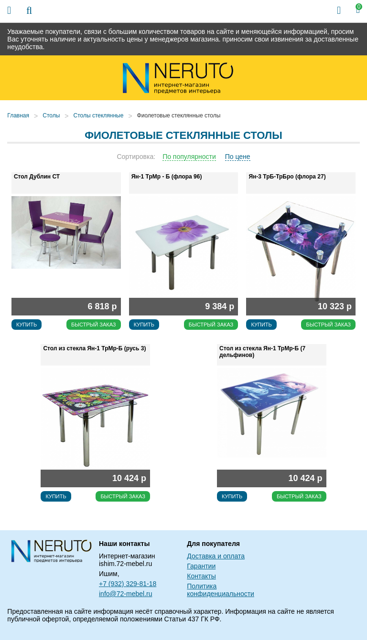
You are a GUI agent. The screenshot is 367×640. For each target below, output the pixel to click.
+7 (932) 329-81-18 (127, 584)
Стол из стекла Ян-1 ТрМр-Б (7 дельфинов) (262, 351)
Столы (51, 115)
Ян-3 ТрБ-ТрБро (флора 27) (286, 176)
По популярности (189, 156)
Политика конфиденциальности (220, 590)
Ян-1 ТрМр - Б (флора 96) (166, 176)
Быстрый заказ (93, 324)
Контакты (201, 576)
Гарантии (201, 566)
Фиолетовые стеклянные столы (179, 115)
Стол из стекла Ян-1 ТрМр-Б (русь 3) (94, 348)
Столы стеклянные (99, 115)
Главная (18, 115)
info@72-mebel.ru (125, 594)
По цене (237, 156)
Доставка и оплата (216, 556)
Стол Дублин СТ (37, 176)
